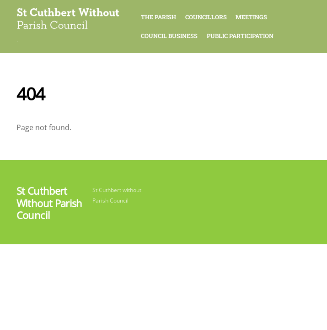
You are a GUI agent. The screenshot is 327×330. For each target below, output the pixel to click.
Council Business (169, 35)
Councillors (206, 17)
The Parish (158, 17)
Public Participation (240, 35)
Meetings (251, 17)
